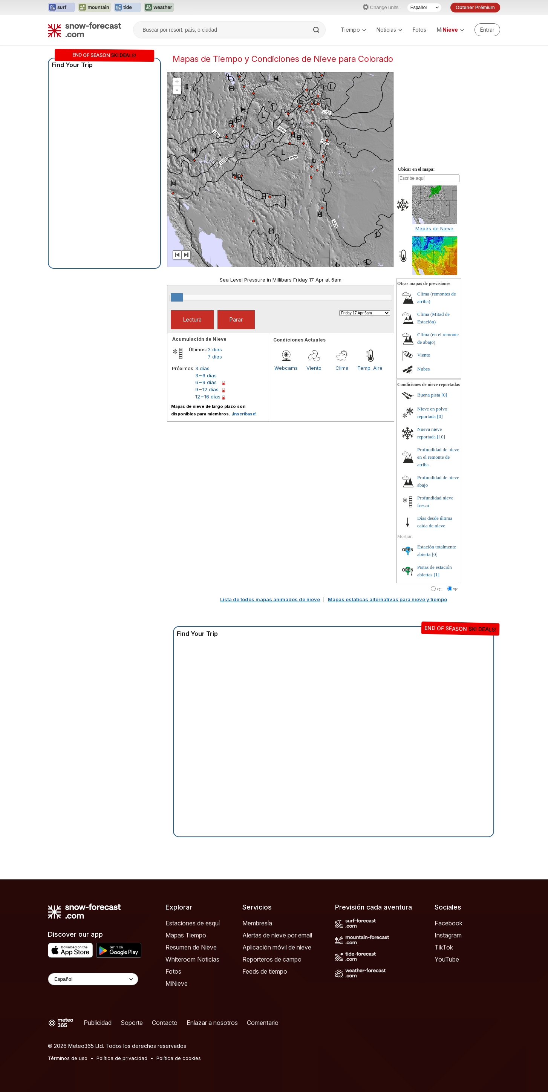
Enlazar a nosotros (212, 1022)
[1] (436, 574)
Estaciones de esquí (192, 923)
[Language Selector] (93, 979)
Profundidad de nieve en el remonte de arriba (438, 457)
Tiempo (353, 29)
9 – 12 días (207, 389)
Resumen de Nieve (191, 947)
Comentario (263, 1022)
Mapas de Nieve (434, 228)
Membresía (257, 923)
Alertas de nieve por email (277, 935)
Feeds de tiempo (264, 971)
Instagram (448, 935)
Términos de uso (67, 1058)
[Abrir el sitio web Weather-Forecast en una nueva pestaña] (159, 7)
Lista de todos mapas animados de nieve (270, 599)
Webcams (286, 368)
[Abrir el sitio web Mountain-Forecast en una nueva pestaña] (94, 7)
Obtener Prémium (475, 7)
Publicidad (98, 1022)
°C (439, 589)
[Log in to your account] (487, 29)
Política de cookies (178, 1058)
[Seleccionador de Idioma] (424, 7)
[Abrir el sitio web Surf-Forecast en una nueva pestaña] (61, 7)
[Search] (317, 29)
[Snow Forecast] (84, 29)
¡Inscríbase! (244, 414)
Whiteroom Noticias (192, 959)
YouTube (447, 959)
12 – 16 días (207, 397)
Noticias (389, 29)
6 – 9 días (206, 382)
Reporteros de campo (272, 959)
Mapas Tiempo (185, 935)
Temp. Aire (370, 368)
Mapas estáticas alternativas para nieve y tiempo (387, 599)
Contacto (165, 1022)
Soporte (132, 1022)
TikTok (444, 947)
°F (455, 589)
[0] (444, 395)
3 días (215, 349)
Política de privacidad (121, 1058)
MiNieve (176, 983)
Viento (313, 368)
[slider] (177, 297)
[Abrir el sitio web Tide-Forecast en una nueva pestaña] (127, 7)
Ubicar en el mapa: (416, 169)
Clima (342, 368)
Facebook (448, 923)
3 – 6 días (206, 375)
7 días (215, 357)
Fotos (419, 29)
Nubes (423, 369)
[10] (441, 437)
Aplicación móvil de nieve (276, 947)
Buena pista (428, 395)
